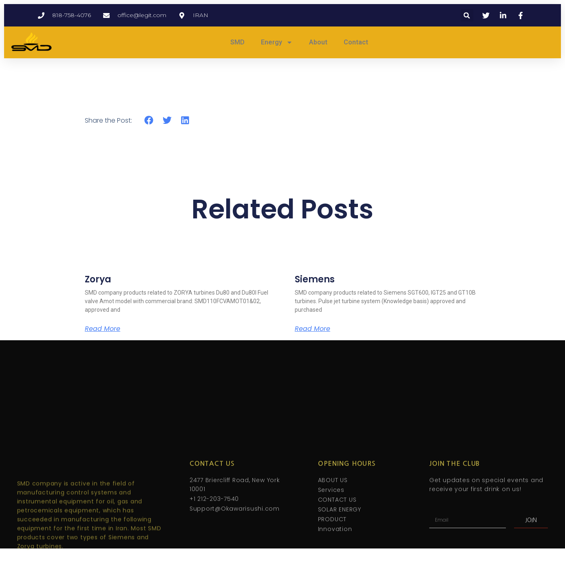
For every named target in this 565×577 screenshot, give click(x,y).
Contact (356, 42)
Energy (277, 42)
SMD (237, 42)
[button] (467, 15)
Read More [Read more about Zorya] (102, 329)
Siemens (315, 279)
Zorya (98, 279)
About (318, 42)
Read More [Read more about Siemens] (312, 329)
